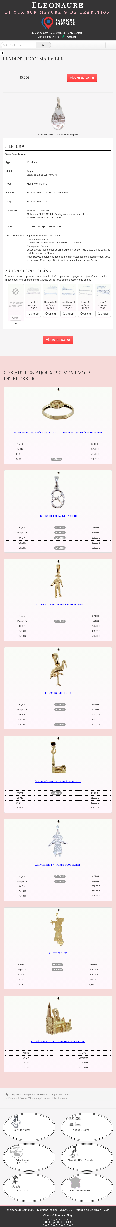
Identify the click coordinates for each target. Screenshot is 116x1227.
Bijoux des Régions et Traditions (30, 1094)
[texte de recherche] (18, 45)
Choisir (33, 313)
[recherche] (43, 45)
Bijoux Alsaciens (60, 1094)
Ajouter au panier (82, 77)
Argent (30, 171)
